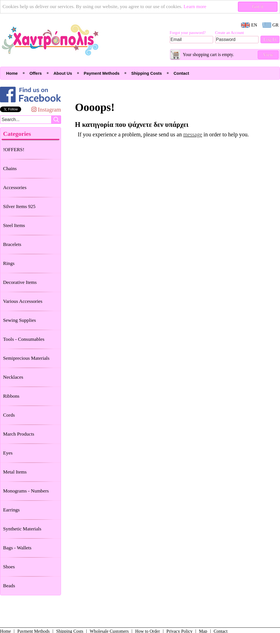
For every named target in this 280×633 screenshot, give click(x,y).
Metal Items (15, 472)
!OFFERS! (13, 149)
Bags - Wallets (17, 547)
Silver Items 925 (19, 206)
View (268, 54)
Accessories (14, 187)
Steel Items (14, 225)
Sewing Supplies (19, 320)
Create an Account (229, 33)
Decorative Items (20, 282)
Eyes (8, 453)
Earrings (11, 510)
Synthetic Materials (22, 528)
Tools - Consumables (23, 339)
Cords (9, 415)
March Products (18, 434)
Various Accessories (22, 301)
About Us (62, 73)
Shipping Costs (146, 73)
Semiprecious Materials (26, 358)
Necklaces (13, 377)
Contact (181, 73)
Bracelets (12, 244)
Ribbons (11, 396)
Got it (258, 6)
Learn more (195, 6)
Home (12, 73)
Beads (9, 585)
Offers (36, 73)
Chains (10, 168)
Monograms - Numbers (26, 491)
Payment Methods (102, 73)
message (192, 134)
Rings (8, 263)
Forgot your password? (188, 33)
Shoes (9, 566)
